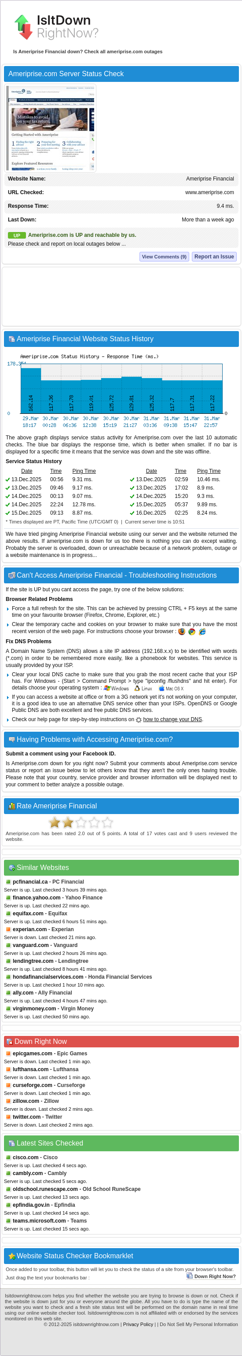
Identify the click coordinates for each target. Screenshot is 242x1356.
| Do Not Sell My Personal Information (197, 1324)
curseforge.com (32, 1085)
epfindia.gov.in (31, 1205)
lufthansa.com (30, 1069)
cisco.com (26, 1157)
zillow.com (26, 1101)
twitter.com (26, 1117)
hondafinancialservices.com (48, 977)
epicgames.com (32, 1053)
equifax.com (28, 913)
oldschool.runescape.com (45, 1189)
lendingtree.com (33, 961)
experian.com (30, 929)
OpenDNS (199, 703)
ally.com (23, 993)
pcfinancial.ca (30, 882)
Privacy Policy (138, 1324)
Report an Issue (214, 257)
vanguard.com (31, 945)
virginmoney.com (34, 1009)
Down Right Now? (211, 1276)
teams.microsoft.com (39, 1221)
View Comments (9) (164, 256)
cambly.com (28, 1173)
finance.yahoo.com (37, 898)
